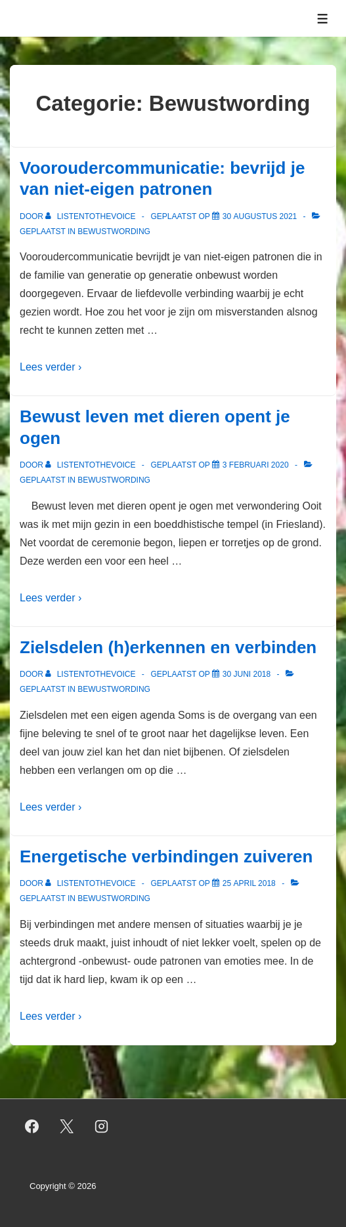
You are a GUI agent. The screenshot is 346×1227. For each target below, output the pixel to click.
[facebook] (32, 1126)
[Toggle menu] (322, 18)
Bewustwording (113, 231)
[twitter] (66, 1126)
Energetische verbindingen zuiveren (166, 856)
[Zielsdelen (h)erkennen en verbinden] (246, 674)
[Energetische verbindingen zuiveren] (249, 883)
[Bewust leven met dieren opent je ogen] (256, 465)
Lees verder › (50, 366)
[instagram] (101, 1126)
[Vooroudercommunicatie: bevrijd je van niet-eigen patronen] (260, 216)
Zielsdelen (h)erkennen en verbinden (168, 647)
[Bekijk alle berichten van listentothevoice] (91, 216)
